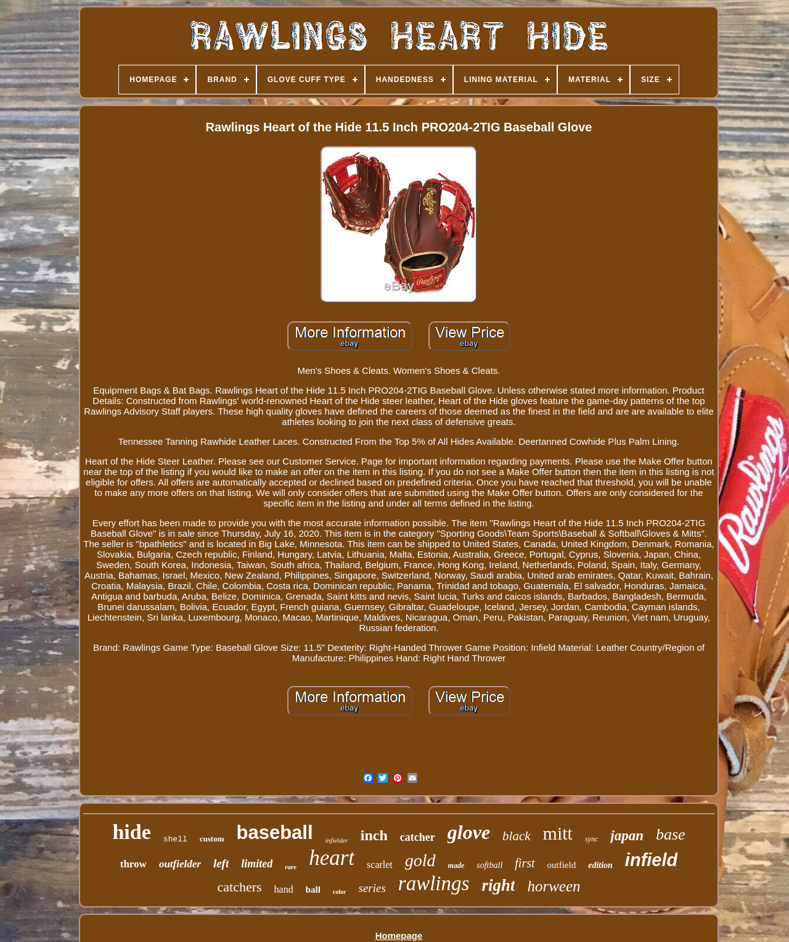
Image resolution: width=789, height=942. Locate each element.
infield (651, 860)
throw (133, 864)
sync (591, 839)
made (456, 865)
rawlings (434, 883)
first (524, 863)
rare (290, 866)
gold (420, 860)
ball (313, 889)
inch (374, 835)
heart (331, 858)
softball (489, 865)
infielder (336, 840)
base (670, 834)
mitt (558, 833)
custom (212, 838)
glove (469, 832)
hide (131, 831)
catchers (239, 886)
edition (600, 865)
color (339, 891)
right (498, 885)
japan (627, 835)
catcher (417, 837)
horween (553, 886)
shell (175, 839)
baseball (274, 832)
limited (256, 863)
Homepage (399, 935)
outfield (561, 865)
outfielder (180, 864)
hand (283, 889)
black (516, 835)
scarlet (380, 864)
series (372, 888)
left (221, 863)
